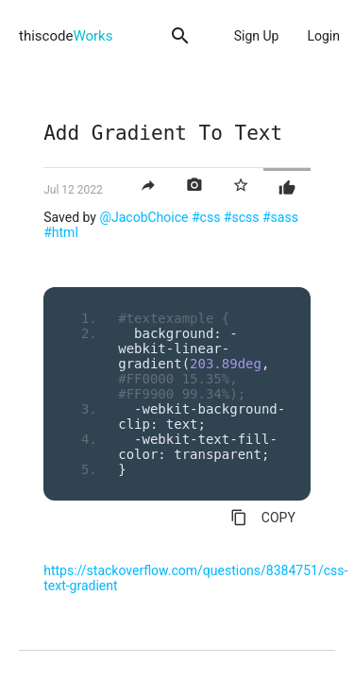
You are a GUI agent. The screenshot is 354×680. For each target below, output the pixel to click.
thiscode (65, 35)
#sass (280, 217)
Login (323, 35)
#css (206, 217)
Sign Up (256, 35)
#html (60, 232)
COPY (262, 518)
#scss (242, 217)
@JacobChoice (143, 217)
